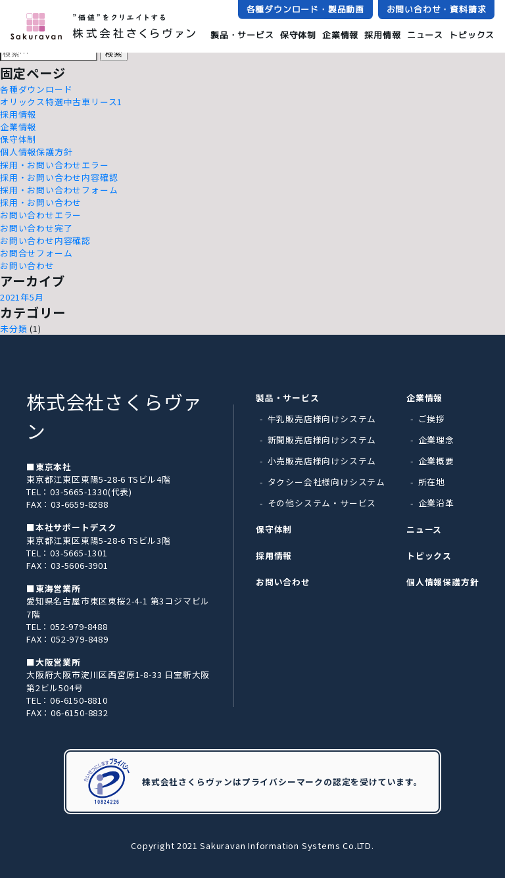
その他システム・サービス (322, 503)
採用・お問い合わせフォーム (59, 189)
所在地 (431, 482)
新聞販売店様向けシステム (322, 439)
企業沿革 (436, 503)
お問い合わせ (27, 265)
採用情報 (382, 35)
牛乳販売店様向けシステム (322, 418)
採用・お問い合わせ (41, 202)
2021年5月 (22, 297)
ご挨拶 (431, 418)
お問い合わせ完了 (36, 228)
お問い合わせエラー (41, 214)
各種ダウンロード (36, 89)
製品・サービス (242, 35)
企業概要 (436, 460)
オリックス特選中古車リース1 (61, 101)
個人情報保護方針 (36, 151)
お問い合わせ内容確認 (45, 240)
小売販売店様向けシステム (322, 460)
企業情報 (340, 35)
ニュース (425, 35)
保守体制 (298, 35)
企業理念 (436, 439)
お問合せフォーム (36, 253)
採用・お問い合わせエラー (54, 165)
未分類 (13, 328)
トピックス (471, 35)
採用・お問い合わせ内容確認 (59, 177)
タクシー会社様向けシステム (326, 482)
